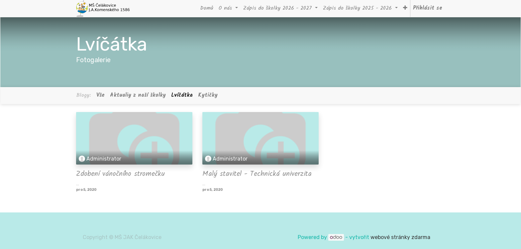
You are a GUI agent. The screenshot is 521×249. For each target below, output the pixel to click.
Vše (100, 95)
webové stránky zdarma (401, 237)
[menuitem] (206, 8)
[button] (405, 8)
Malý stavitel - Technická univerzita (257, 174)
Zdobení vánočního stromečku (120, 174)
